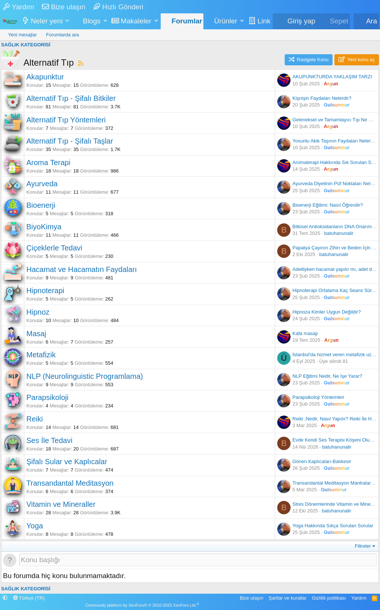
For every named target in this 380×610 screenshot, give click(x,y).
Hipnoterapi (45, 290)
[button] (67, 21)
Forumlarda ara (62, 34)
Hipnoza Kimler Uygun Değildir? (326, 312)
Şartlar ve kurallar (288, 598)
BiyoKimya (43, 227)
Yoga (34, 526)
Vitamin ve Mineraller (60, 504)
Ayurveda (42, 184)
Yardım (18, 7)
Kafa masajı (305, 333)
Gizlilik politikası (329, 598)
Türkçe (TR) (29, 598)
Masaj (36, 333)
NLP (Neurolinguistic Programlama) (84, 376)
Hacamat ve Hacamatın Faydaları (81, 269)
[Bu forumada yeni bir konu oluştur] (198, 560)
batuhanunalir (339, 233)
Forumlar (186, 21)
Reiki (34, 419)
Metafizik (41, 355)
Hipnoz (37, 312)
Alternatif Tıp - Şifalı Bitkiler (71, 98)
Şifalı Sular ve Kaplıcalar (66, 462)
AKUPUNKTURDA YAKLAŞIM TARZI (332, 76)
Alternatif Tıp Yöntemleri (66, 120)
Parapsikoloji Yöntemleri (318, 397)
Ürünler (225, 21)
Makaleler (136, 21)
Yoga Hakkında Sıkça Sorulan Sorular (332, 525)
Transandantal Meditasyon (70, 483)
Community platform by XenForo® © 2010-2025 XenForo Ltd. (142, 605)
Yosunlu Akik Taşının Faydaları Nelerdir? (335, 141)
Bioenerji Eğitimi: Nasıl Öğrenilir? (327, 205)
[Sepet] (333, 21)
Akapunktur (45, 77)
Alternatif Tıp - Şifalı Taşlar (69, 141)
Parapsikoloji (47, 397)
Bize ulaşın (63, 7)
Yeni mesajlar (22, 34)
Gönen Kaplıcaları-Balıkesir (321, 461)
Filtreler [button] (363, 546)
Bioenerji (40, 205)
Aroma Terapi (48, 162)
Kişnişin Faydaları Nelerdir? (321, 98)
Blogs (92, 21)
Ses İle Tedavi (49, 440)
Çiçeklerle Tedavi (54, 248)
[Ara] (366, 21)
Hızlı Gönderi (118, 7)
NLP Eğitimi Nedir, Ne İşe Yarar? (327, 376)
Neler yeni (47, 21)
